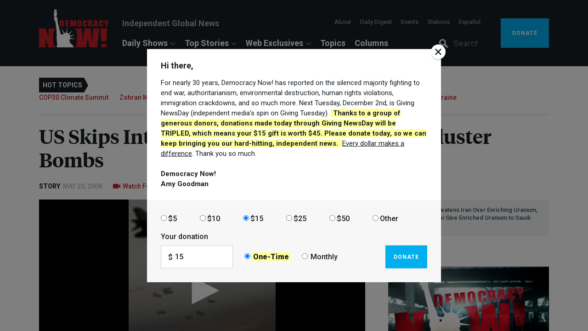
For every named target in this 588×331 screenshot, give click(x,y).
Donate (406, 256)
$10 (213, 218)
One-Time (271, 256)
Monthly (324, 256)
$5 (172, 218)
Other (389, 218)
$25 (300, 218)
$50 (343, 218)
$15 (256, 218)
